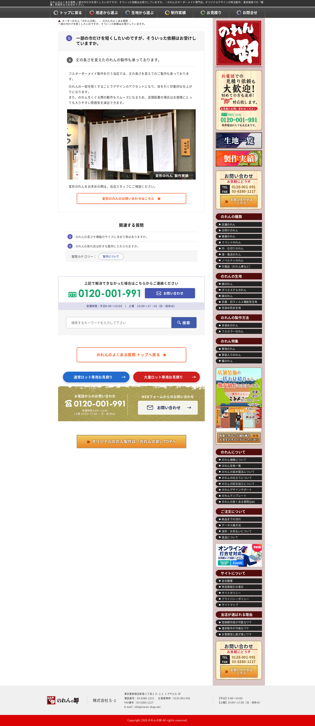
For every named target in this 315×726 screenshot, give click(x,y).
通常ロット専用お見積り (93, 376)
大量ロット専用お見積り (163, 376)
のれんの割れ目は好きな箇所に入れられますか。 (108, 246)
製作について (111, 256)
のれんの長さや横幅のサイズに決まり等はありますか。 (112, 237)
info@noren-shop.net (148, 707)
